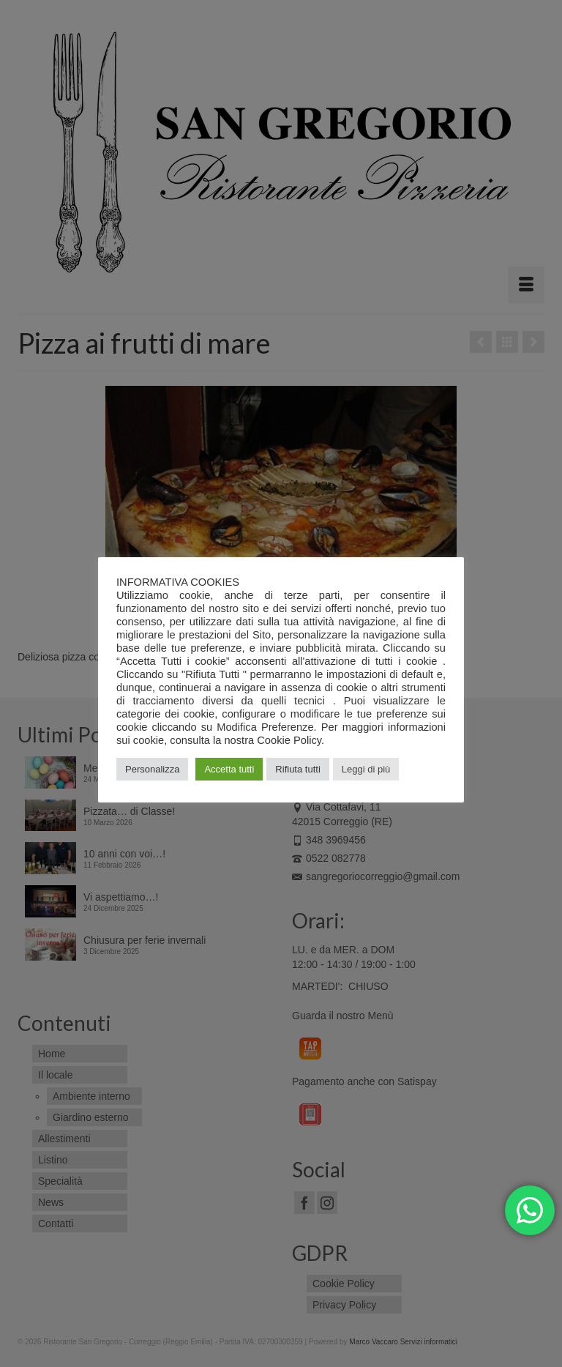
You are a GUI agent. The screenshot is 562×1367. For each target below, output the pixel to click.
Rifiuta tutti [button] (297, 769)
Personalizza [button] (152, 769)
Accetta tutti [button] (229, 769)
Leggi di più (366, 769)
